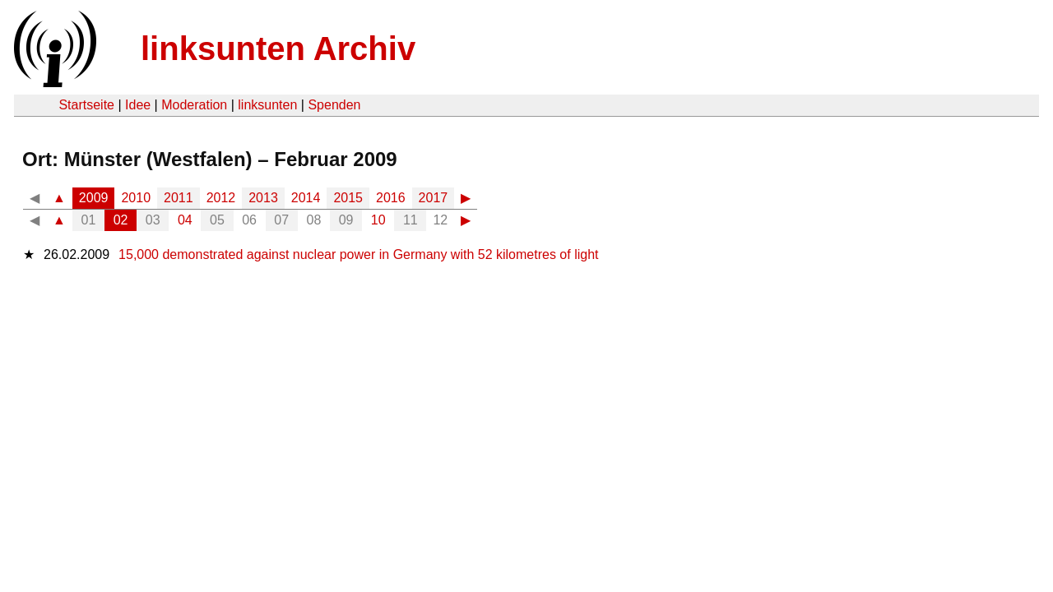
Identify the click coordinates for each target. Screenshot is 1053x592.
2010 (136, 198)
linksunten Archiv (278, 48)
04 (185, 220)
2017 (433, 198)
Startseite (86, 105)
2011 (178, 198)
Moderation (194, 105)
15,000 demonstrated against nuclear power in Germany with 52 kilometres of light (358, 254)
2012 (221, 198)
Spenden (334, 105)
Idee (138, 105)
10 (378, 220)
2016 (391, 198)
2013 (263, 198)
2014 (306, 198)
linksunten (267, 105)
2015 (348, 198)
